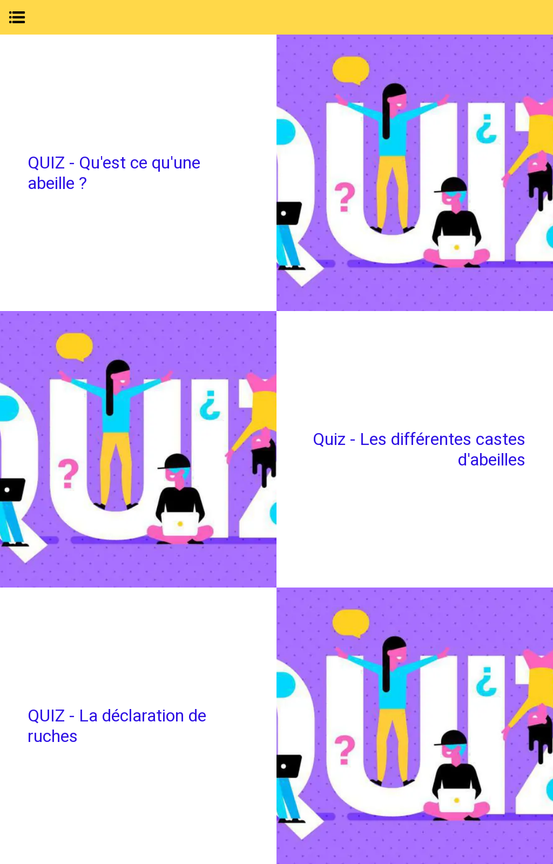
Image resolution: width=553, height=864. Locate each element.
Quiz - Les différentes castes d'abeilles (419, 449)
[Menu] (17, 17)
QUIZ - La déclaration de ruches (117, 725)
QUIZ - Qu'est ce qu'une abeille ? (114, 172)
